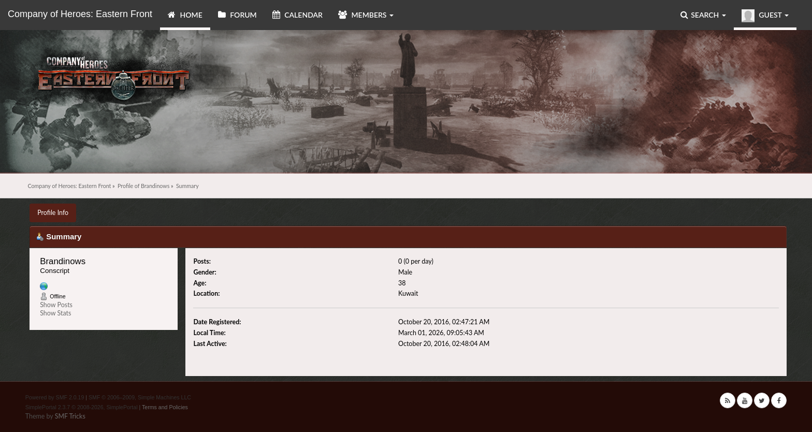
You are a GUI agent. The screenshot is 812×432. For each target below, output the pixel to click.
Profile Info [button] (52, 213)
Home (185, 14)
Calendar (297, 14)
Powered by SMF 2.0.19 (54, 397)
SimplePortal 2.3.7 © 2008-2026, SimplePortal (81, 407)
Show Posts (56, 305)
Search (703, 14)
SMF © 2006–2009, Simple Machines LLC (140, 397)
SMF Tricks (70, 416)
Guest (765, 15)
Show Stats (55, 313)
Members (366, 14)
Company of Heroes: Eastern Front (80, 14)
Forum (237, 14)
